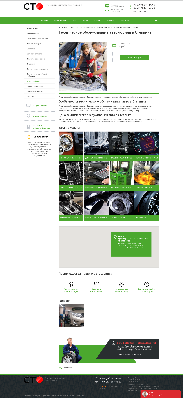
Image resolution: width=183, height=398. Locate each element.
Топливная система (35, 86)
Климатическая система (36, 59)
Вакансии (110, 20)
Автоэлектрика (33, 34)
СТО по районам (33, 81)
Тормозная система (35, 91)
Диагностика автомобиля (37, 39)
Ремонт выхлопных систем (38, 69)
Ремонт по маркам (34, 44)
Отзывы (97, 20)
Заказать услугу (134, 57)
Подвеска (31, 64)
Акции (85, 20)
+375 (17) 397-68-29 (143, 7)
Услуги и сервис (60, 20)
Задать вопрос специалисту (130, 354)
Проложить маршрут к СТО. (141, 11)
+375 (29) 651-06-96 (143, 5)
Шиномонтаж (32, 29)
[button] (105, 230)
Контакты (125, 20)
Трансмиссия (32, 96)
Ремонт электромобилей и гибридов (38, 75)
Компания (44, 20)
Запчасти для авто (34, 54)
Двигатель (31, 49)
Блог (75, 20)
